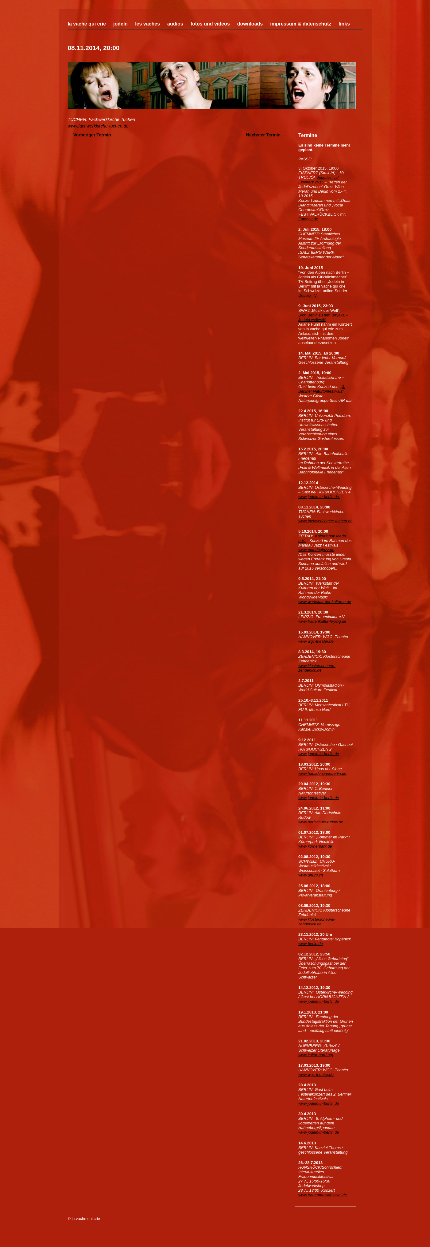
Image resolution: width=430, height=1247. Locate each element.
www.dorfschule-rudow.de (320, 822)
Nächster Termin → (266, 134)
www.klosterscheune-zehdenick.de (316, 668)
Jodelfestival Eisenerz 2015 (318, 179)
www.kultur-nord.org (315, 1055)
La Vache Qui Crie (87, 23)
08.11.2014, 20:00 (94, 47)
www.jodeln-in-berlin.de (319, 496)
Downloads (250, 23)
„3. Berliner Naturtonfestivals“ (321, 389)
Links (344, 23)
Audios (175, 23)
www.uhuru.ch (310, 875)
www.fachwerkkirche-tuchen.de (98, 126)
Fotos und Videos (210, 23)
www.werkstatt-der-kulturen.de (324, 601)
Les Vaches (147, 23)
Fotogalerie (308, 219)
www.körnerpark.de (315, 846)
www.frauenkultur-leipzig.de (322, 621)
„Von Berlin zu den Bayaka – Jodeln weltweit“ (323, 317)
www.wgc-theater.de (316, 641)
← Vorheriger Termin (89, 134)
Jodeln (120, 23)
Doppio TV (307, 295)
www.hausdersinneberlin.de (322, 773)
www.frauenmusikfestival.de (322, 1195)
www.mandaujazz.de (316, 549)
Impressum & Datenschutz (300, 23)
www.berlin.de (310, 943)
